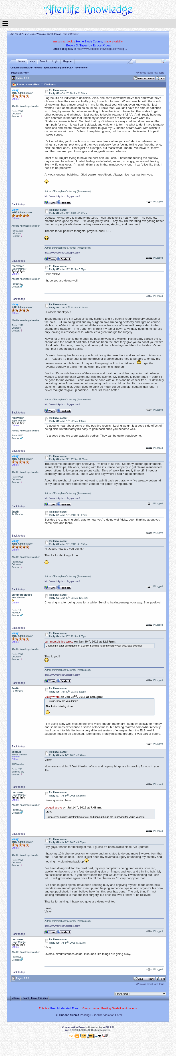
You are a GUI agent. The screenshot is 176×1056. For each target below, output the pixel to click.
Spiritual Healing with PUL (58, 67)
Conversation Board (21, 67)
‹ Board (25, 998)
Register (74, 34)
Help (32, 61)
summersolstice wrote (59, 641)
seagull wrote (53, 807)
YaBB (68, 1030)
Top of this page (39, 998)
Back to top (18, 204)
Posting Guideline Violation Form (101, 1015)
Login (64, 34)
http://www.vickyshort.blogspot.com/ (62, 196)
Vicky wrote (52, 697)
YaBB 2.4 (108, 1027)
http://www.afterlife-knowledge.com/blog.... (102, 48)
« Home (16, 998)
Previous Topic (144, 73)
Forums (38, 67)
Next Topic (159, 73)
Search (44, 61)
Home (21, 61)
